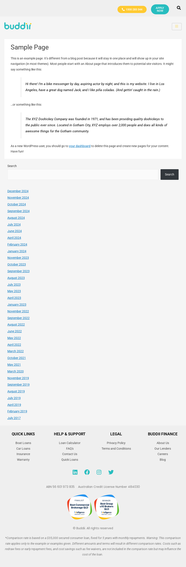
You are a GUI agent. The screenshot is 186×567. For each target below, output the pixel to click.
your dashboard (79, 146)
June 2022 (14, 331)
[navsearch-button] (178, 8)
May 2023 (14, 291)
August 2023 (16, 278)
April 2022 (14, 344)
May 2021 (14, 364)
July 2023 (14, 284)
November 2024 (18, 197)
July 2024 (14, 224)
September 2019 (18, 384)
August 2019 (16, 391)
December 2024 (17, 191)
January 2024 (16, 251)
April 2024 (14, 237)
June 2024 (14, 231)
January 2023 (16, 304)
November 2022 (18, 311)
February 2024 (17, 244)
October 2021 (16, 358)
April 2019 (14, 404)
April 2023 (14, 298)
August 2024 (16, 218)
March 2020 (15, 371)
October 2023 (16, 264)
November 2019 (18, 378)
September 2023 (18, 271)
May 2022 (14, 338)
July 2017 (14, 418)
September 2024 (18, 211)
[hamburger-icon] (177, 26)
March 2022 (15, 351)
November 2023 (18, 257)
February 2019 (17, 411)
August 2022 (16, 324)
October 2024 (16, 204)
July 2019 (14, 398)
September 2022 (18, 318)
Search (12, 166)
